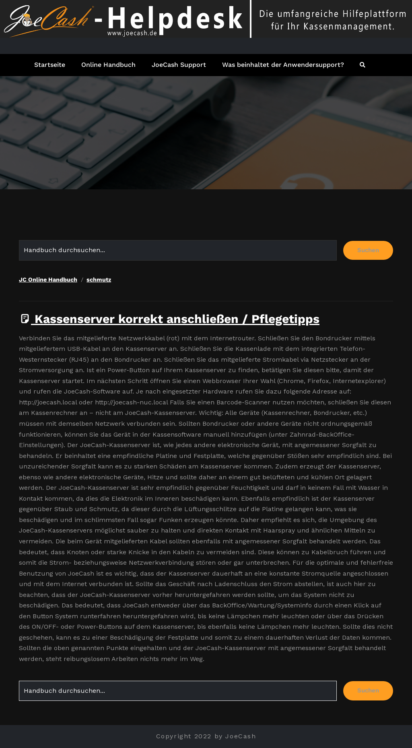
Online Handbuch (108, 64)
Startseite (49, 64)
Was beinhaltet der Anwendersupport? (283, 64)
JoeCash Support (179, 64)
